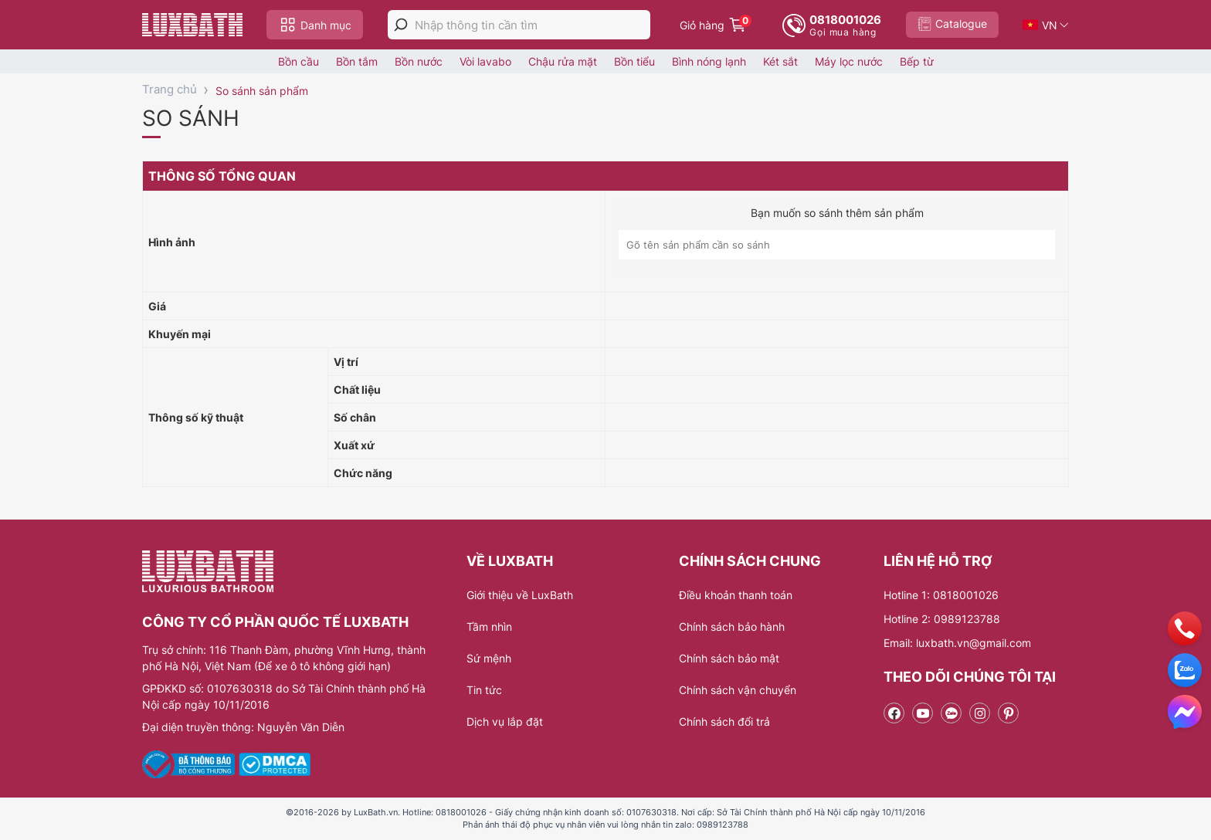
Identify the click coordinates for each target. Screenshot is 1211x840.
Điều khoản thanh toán (735, 594)
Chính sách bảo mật (729, 658)
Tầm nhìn (489, 626)
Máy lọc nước (849, 61)
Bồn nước (419, 61)
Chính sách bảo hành (732, 626)
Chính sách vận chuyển (737, 689)
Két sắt (780, 61)
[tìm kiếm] (400, 24)
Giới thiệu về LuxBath (519, 594)
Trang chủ (169, 89)
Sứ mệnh (488, 658)
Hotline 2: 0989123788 (942, 618)
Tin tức (484, 689)
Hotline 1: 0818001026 (941, 594)
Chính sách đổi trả (724, 721)
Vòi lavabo (485, 61)
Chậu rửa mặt (562, 61)
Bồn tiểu (634, 61)
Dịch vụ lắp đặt (504, 721)
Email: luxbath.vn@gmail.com (957, 642)
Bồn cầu (298, 61)
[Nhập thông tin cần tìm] (532, 25)
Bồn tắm (357, 61)
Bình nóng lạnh (709, 61)
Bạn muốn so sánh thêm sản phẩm (837, 212)
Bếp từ (917, 61)
